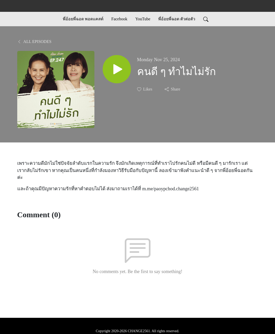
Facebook (119, 19)
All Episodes (34, 41)
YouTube (142, 19)
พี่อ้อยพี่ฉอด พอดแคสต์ (83, 19)
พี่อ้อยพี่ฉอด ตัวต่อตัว (176, 19)
